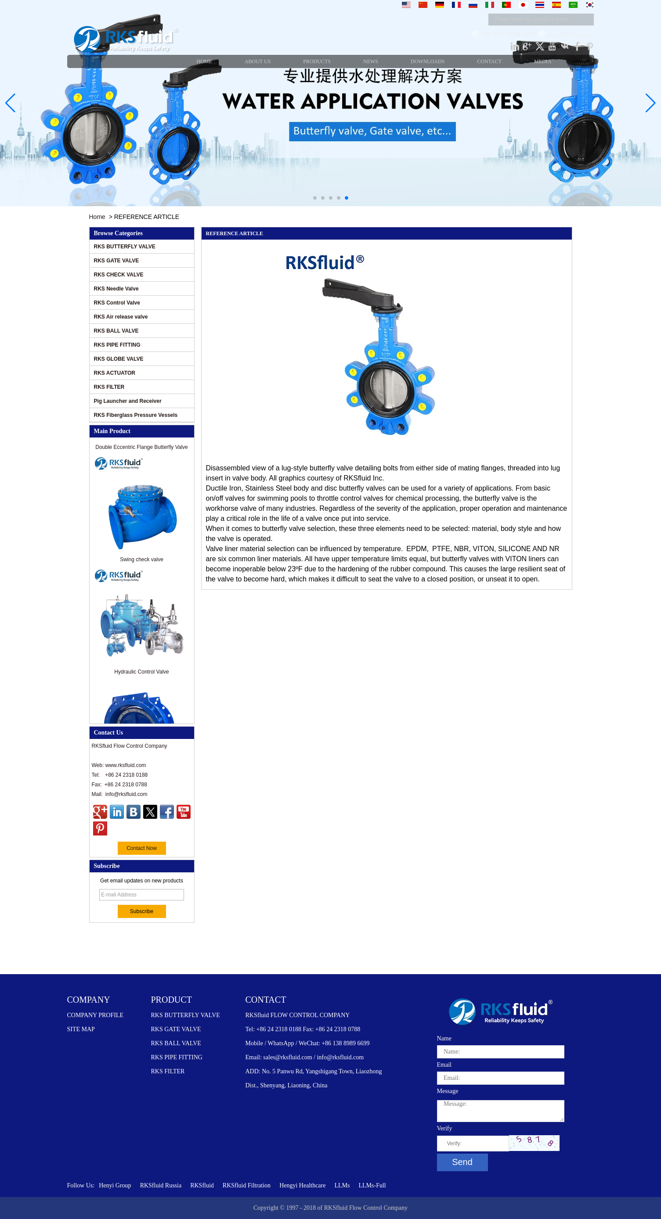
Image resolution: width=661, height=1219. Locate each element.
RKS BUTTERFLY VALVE (124, 247)
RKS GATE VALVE (116, 261)
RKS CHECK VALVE (119, 275)
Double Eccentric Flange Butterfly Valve (141, 450)
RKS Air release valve (121, 317)
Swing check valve (141, 562)
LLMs (342, 1185)
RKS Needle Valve (116, 289)
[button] (315, 198)
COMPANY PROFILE (95, 1015)
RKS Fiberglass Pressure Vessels (136, 415)
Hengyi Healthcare (302, 1185)
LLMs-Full (372, 1185)
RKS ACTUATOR (114, 373)
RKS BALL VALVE (116, 331)
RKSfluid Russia (161, 1185)
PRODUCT (171, 999)
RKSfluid (202, 1185)
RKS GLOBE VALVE (119, 359)
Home (97, 216)
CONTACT (266, 999)
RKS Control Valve (117, 303)
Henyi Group (115, 1185)
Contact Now (141, 848)
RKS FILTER (109, 387)
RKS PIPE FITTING (117, 345)
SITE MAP (81, 1029)
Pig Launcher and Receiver (128, 401)
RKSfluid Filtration (247, 1185)
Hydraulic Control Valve (141, 675)
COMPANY (88, 999)
